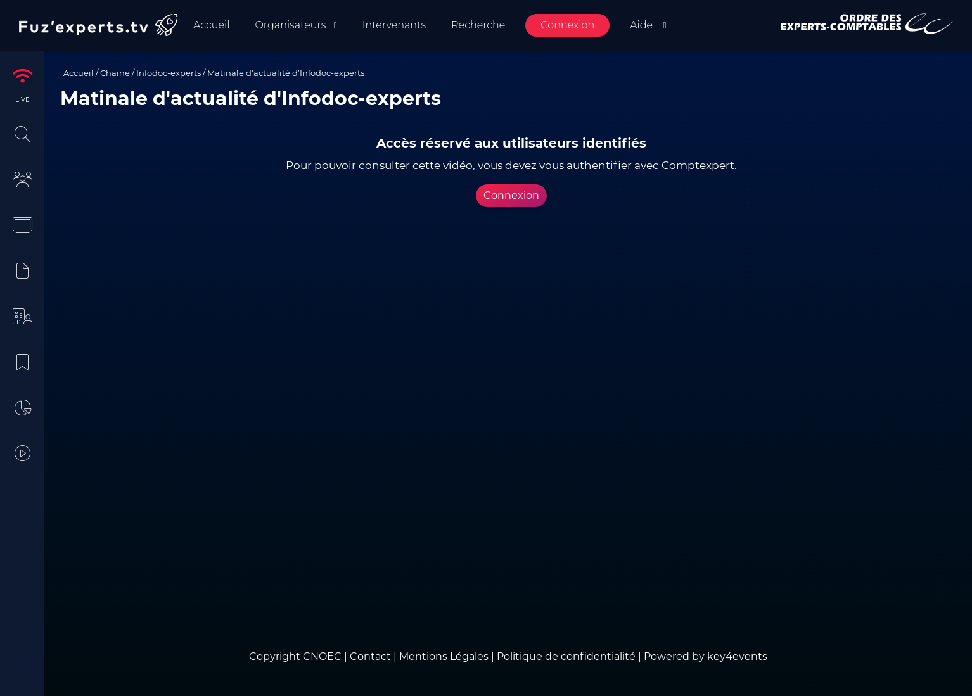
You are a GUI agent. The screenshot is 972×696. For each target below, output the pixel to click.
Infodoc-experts (168, 73)
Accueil (78, 73)
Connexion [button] (511, 195)
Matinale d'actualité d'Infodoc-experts (285, 73)
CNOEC (322, 656)
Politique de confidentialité (566, 656)
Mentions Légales (444, 656)
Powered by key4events (705, 656)
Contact (371, 656)
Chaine (115, 73)
